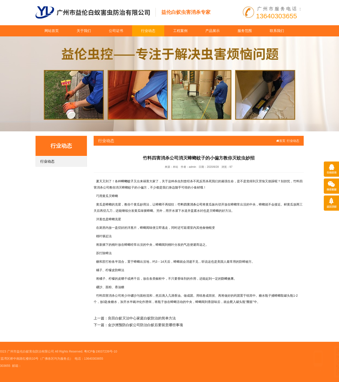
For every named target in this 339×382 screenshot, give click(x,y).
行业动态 (148, 31)
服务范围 (245, 31)
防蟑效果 (227, 278)
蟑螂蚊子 (127, 181)
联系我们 (277, 31)
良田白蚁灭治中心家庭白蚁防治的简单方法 (142, 318)
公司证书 (116, 31)
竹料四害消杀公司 (189, 204)
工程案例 (180, 31)
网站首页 (51, 31)
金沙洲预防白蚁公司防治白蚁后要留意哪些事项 (145, 325)
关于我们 (84, 31)
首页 (280, 141)
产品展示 (212, 31)
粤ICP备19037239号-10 (51, 351)
